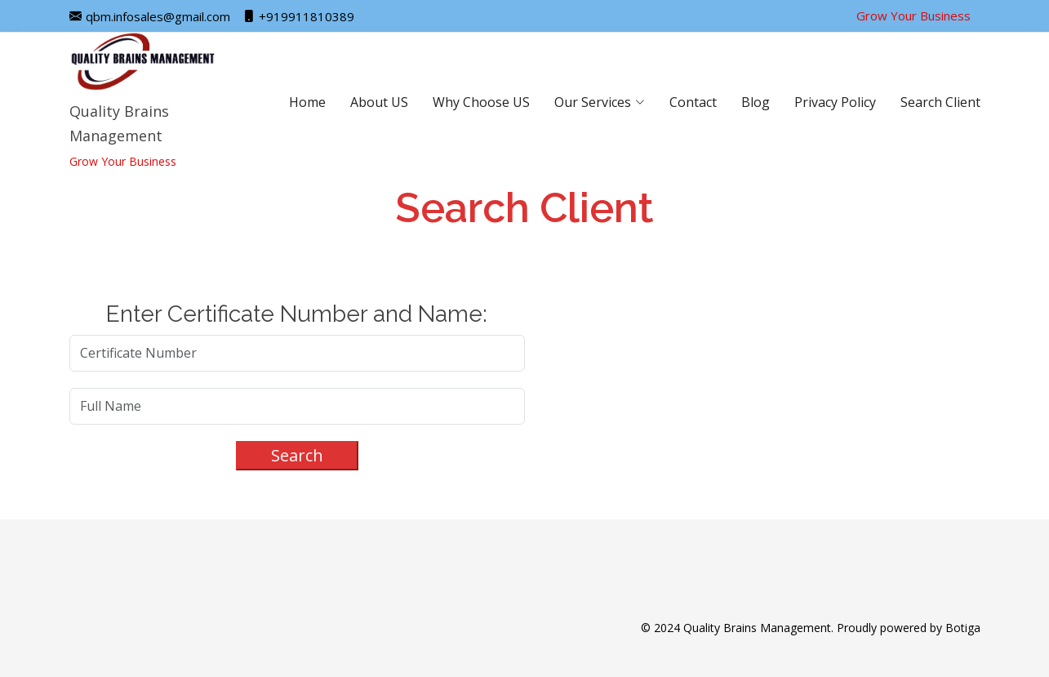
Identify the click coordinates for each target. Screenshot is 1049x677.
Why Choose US (481, 102)
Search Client (940, 102)
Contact (693, 102)
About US (379, 102)
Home (307, 102)
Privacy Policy (835, 102)
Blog (755, 102)
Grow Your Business (913, 16)
